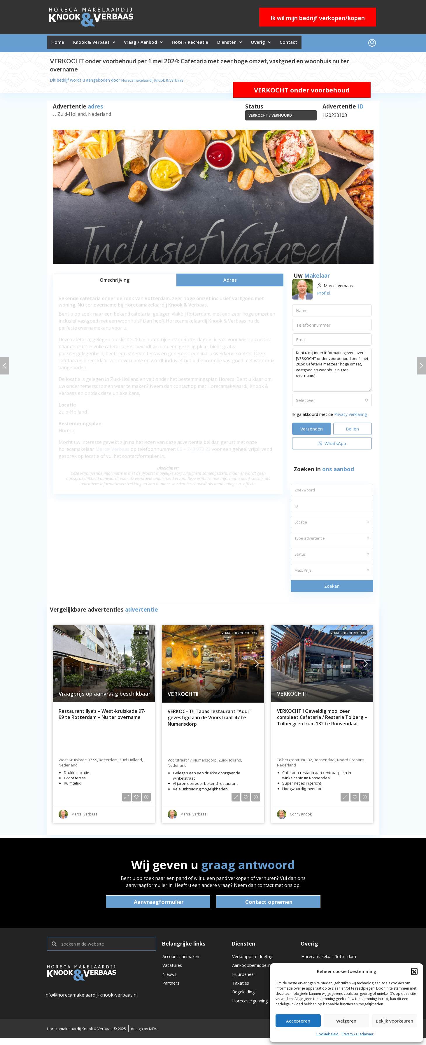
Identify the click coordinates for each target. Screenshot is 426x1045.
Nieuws (170, 979)
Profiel (324, 295)
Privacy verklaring (350, 416)
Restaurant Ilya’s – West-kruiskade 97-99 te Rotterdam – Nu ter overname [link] (102, 716)
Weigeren (346, 1021)
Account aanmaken (183, 959)
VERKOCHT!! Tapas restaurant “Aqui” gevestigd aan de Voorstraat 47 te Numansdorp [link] (209, 720)
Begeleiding (245, 999)
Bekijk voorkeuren (394, 1021)
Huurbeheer (245, 979)
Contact (316, 44)
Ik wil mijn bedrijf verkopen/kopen (317, 18)
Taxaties (241, 989)
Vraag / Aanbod (154, 44)
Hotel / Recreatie (205, 44)
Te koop (141, 635)
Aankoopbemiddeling (255, 969)
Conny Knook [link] (301, 816)
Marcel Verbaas (112, 451)
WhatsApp (332, 446)
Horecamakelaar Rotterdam (331, 959)
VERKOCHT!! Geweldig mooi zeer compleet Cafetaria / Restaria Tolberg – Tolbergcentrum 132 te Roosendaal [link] (322, 719)
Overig (284, 44)
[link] (104, 666)
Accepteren (298, 1021)
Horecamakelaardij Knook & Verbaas (156, 82)
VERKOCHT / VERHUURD (270, 117)
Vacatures (173, 969)
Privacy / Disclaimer (357, 1034)
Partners (172, 989)
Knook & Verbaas (100, 44)
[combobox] (332, 402)
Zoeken (332, 588)
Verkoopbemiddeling (255, 959)
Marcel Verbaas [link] (84, 816)
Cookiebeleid (327, 1034)
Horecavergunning (253, 1009)
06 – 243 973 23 (194, 451)
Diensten (249, 44)
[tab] (114, 282)
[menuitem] (372, 44)
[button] (414, 971)
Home (59, 44)
